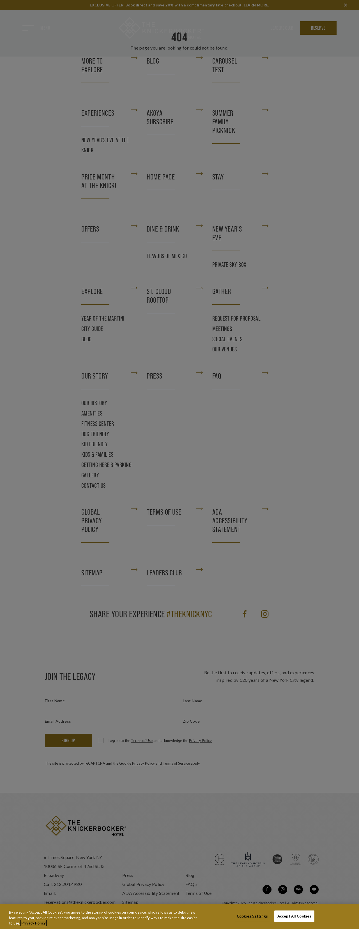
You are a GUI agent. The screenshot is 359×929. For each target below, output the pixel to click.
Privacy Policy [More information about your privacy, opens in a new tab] (33, 923)
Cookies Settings (252, 916)
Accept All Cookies (294, 916)
